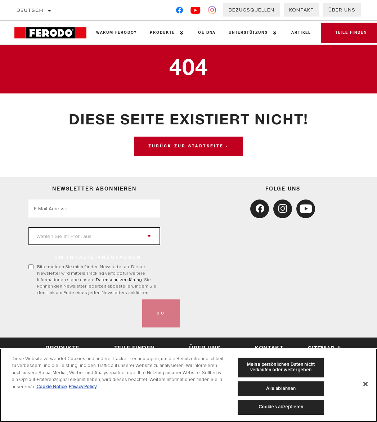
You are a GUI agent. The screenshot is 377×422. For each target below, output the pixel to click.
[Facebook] (179, 12)
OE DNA (207, 33)
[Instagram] (212, 12)
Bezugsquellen (251, 10)
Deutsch (30, 10)
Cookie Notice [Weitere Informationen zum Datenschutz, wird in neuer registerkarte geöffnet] (51, 387)
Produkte (162, 33)
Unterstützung (248, 33)
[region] (188, 385)
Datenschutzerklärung (119, 280)
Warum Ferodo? (116, 33)
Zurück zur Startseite (186, 146)
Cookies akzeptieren (281, 407)
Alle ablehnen (281, 388)
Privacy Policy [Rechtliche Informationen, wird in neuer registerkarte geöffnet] (83, 387)
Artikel (301, 33)
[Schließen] (365, 384)
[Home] (52, 32)
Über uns (341, 10)
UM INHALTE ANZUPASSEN (98, 258)
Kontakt (301, 10)
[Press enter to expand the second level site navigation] (182, 33)
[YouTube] (195, 12)
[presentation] (83, 313)
